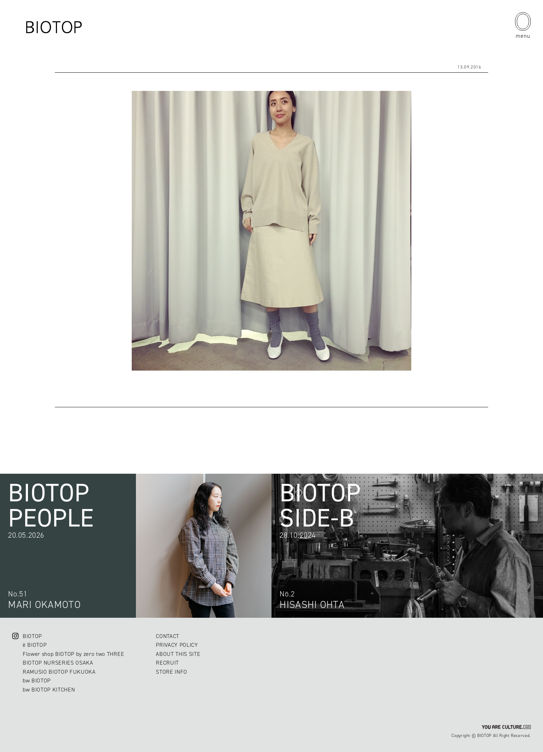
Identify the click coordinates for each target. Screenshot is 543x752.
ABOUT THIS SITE (178, 654)
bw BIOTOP (37, 680)
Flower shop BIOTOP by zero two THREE (73, 654)
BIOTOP (32, 636)
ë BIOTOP (34, 645)
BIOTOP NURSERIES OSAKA (58, 662)
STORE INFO (171, 671)
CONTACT (167, 636)
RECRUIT (167, 662)
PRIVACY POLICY (177, 645)
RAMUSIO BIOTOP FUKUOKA (59, 671)
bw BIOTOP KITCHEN (49, 689)
